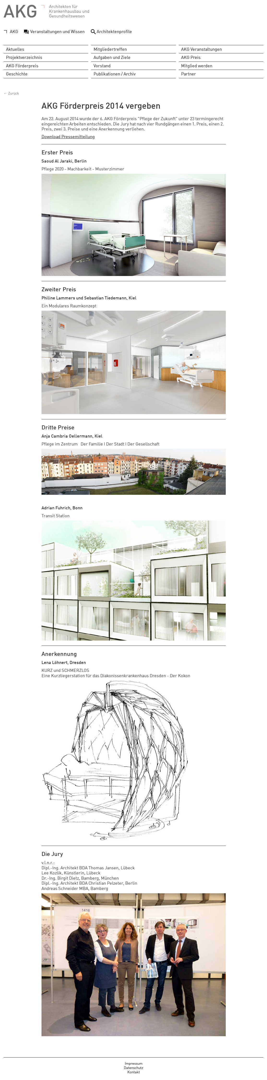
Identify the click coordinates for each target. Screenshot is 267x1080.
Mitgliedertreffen (110, 49)
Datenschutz (133, 1067)
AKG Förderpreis (22, 65)
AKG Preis (191, 57)
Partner (188, 74)
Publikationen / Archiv (115, 74)
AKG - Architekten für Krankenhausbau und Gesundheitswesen (46, 11)
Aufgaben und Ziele (112, 57)
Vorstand (102, 65)
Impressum (133, 1063)
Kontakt (133, 1071)
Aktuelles (15, 49)
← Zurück (11, 93)
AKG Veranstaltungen (201, 49)
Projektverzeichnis (24, 57)
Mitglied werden (196, 65)
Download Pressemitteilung (68, 136)
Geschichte (17, 74)
